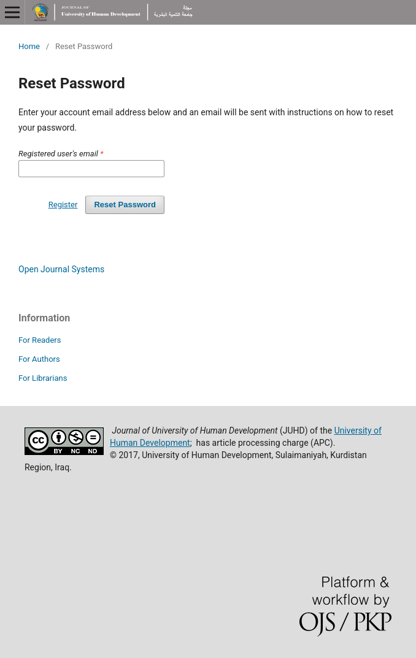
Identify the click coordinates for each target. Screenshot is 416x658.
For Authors (39, 359)
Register (63, 204)
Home (29, 46)
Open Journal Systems (61, 269)
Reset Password (125, 204)
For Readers (39, 340)
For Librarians (42, 378)
